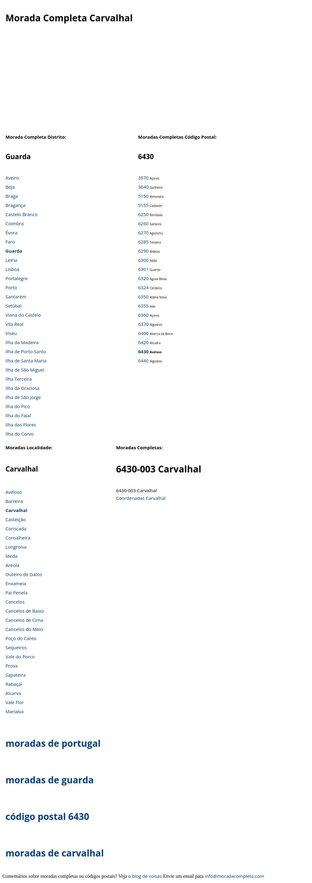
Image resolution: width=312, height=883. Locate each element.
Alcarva (13, 693)
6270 (143, 233)
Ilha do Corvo (19, 434)
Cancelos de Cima (24, 620)
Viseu (11, 333)
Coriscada (16, 528)
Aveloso (13, 492)
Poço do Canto (21, 638)
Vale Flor (14, 702)
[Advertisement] (152, 82)
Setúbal (13, 306)
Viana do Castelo (23, 315)
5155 (143, 205)
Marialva (14, 711)
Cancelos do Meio (24, 629)
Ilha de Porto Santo (25, 351)
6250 (143, 214)
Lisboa (12, 269)
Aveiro (12, 178)
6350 (143, 297)
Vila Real (14, 324)
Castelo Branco (21, 214)
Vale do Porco (20, 656)
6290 (143, 251)
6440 (143, 361)
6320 (143, 278)
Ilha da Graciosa (22, 388)
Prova (11, 666)
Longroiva (16, 547)
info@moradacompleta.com (234, 876)
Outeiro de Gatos (23, 574)
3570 (143, 178)
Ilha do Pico (17, 406)
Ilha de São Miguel (24, 370)
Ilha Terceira (18, 379)
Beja (10, 187)
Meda (11, 556)
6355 (143, 306)
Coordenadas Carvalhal (140, 498)
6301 (143, 269)
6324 (143, 287)
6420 (143, 342)
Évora (11, 233)
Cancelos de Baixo (24, 611)
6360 (143, 315)
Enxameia (15, 583)
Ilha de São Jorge (23, 397)
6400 (143, 333)
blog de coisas (147, 876)
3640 (143, 187)
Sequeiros (16, 647)
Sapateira (15, 675)
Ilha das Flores (20, 425)
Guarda (13, 251)
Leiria (11, 260)
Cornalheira (17, 538)
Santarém (15, 297)
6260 (143, 223)
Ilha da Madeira (22, 342)
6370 (143, 324)
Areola (12, 565)
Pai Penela (16, 592)
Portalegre (16, 278)
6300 (143, 260)
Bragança (15, 205)
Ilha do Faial (18, 415)
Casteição (15, 519)
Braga (11, 196)
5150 (143, 196)
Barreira (14, 501)
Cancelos (15, 602)
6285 (143, 242)
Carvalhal (16, 510)
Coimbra (14, 223)
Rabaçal (13, 684)
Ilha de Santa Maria (25, 361)
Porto (11, 287)
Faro (10, 242)
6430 (143, 351)
